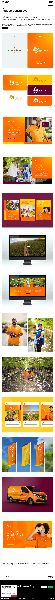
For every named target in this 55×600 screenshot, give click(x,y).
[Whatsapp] (50, 587)
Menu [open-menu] (50, 2)
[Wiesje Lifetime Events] (51, 5)
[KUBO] (49, 5)
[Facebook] (6, 576)
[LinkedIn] (8, 576)
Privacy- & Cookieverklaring (22, 598)
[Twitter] (10, 576)
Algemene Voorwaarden (30, 598)
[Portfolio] (52, 5)
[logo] (5, 2)
